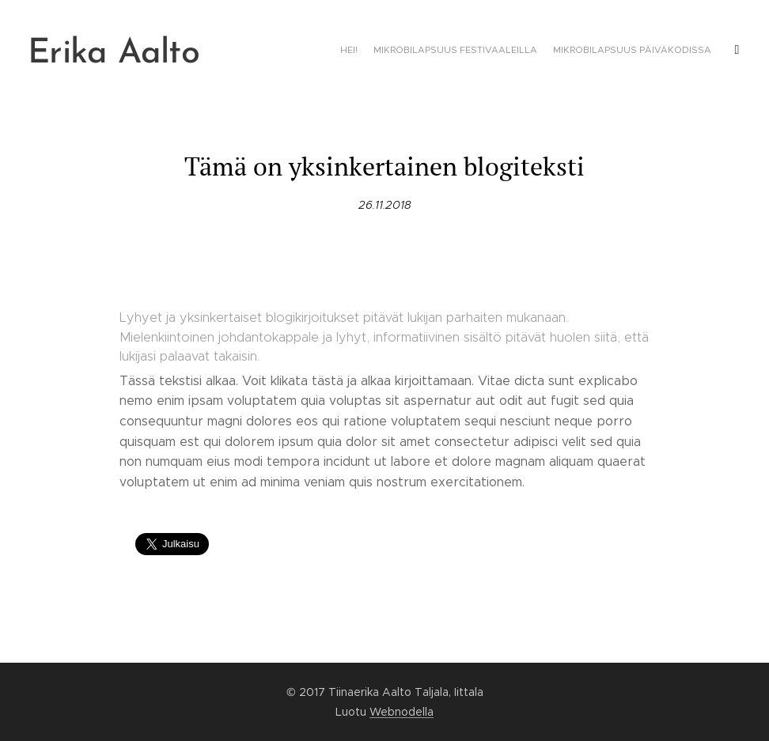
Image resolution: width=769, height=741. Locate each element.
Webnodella (401, 712)
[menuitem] (648, 51)
